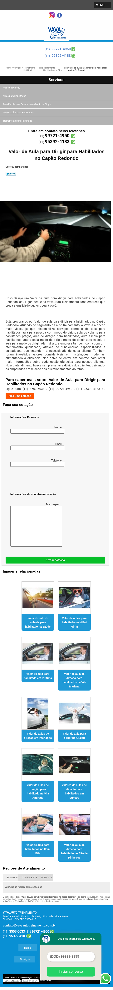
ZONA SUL (47, 877)
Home (27, 947)
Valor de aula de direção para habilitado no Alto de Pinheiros (74, 851)
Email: (36, 446)
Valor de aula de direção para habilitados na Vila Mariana (74, 680)
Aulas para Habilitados (15, 96)
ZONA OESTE (29, 877)
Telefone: (36, 463)
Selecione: (12, 877)
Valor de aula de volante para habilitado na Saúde (38, 622)
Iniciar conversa (71, 971)
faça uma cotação (20, 395)
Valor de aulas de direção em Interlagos (38, 735)
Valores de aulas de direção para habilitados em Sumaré (74, 791)
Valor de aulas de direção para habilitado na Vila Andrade (38, 791)
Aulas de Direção (12, 87)
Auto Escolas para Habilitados (18, 112)
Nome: (36, 430)
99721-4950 (61, 49)
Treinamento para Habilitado (17, 121)
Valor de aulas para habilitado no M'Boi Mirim (74, 622)
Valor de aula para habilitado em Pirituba (38, 676)
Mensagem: (35, 525)
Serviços (56, 80)
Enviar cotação (55, 560)
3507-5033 (17, 931)
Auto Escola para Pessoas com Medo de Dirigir (27, 104)
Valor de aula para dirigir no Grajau (74, 735)
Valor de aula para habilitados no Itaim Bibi (37, 849)
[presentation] (35, 480)
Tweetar (11, 174)
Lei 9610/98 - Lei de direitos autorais (43, 901)
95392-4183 (61, 56)
